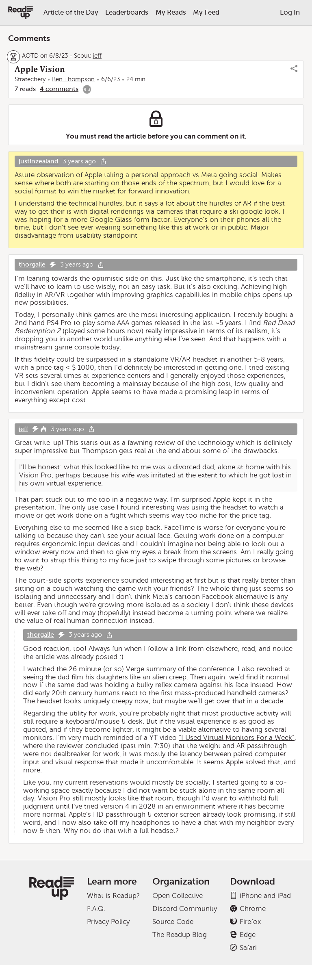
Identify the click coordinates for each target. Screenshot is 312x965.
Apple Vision (40, 69)
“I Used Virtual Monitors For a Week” (237, 738)
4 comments (59, 88)
